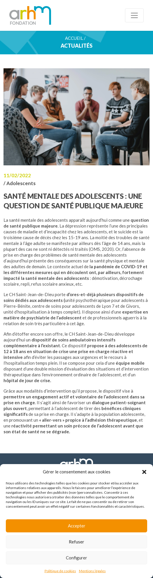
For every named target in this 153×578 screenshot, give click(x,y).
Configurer (76, 557)
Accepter (76, 525)
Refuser (76, 541)
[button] (144, 472)
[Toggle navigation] (134, 15)
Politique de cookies (60, 571)
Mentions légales (92, 571)
